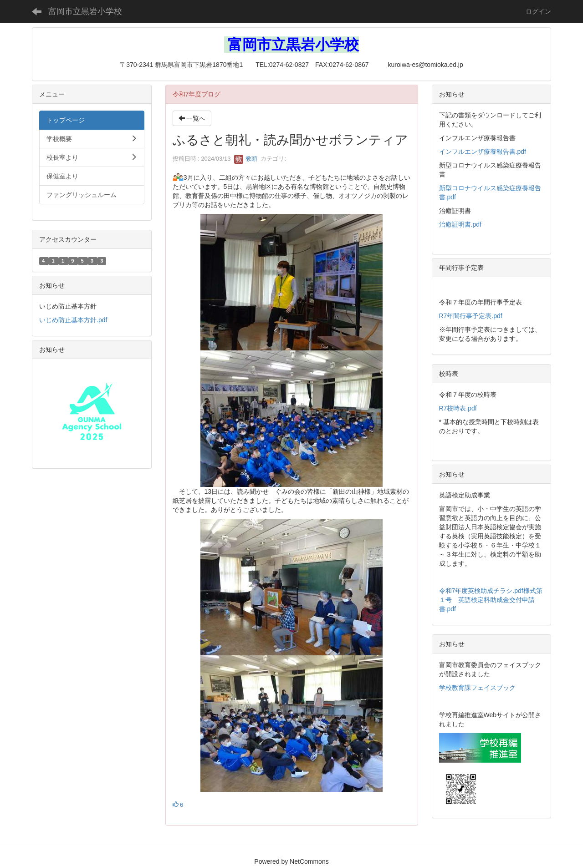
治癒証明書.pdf (460, 224)
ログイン (538, 11)
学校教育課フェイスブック (477, 687)
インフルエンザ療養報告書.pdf (482, 151)
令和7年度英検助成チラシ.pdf (481, 590)
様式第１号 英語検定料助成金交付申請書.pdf (490, 600)
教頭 (246, 158)
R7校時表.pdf (458, 408)
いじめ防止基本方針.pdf (73, 320)
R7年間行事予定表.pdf (470, 315)
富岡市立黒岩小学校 (85, 11)
